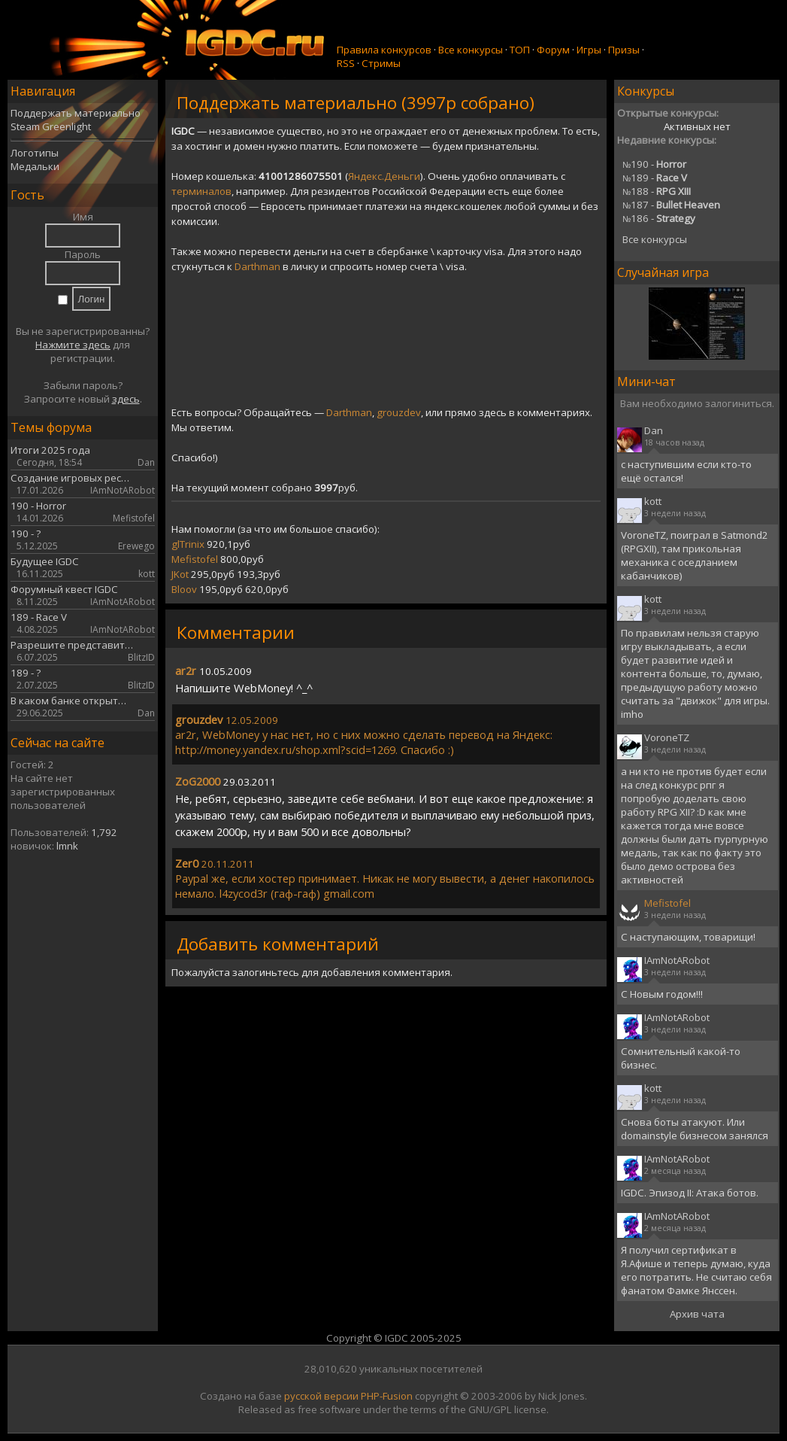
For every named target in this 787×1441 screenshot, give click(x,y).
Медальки (35, 166)
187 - (671, 204)
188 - (656, 191)
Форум (553, 49)
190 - (654, 164)
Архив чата (697, 1314)
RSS (346, 63)
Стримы (381, 63)
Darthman (257, 266)
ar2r (185, 670)
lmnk (67, 846)
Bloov (184, 589)
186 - (658, 218)
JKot (180, 574)
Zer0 (186, 863)
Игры (589, 49)
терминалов (201, 191)
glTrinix (187, 544)
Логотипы (35, 153)
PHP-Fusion (387, 1396)
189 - (654, 177)
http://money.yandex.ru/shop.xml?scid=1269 (285, 749)
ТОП (520, 49)
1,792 (104, 832)
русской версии (321, 1396)
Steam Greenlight (51, 126)
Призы (624, 49)
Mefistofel (194, 559)
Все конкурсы (470, 49)
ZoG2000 (197, 781)
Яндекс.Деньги (384, 176)
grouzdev (399, 412)
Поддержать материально (76, 113)
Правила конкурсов (384, 49)
